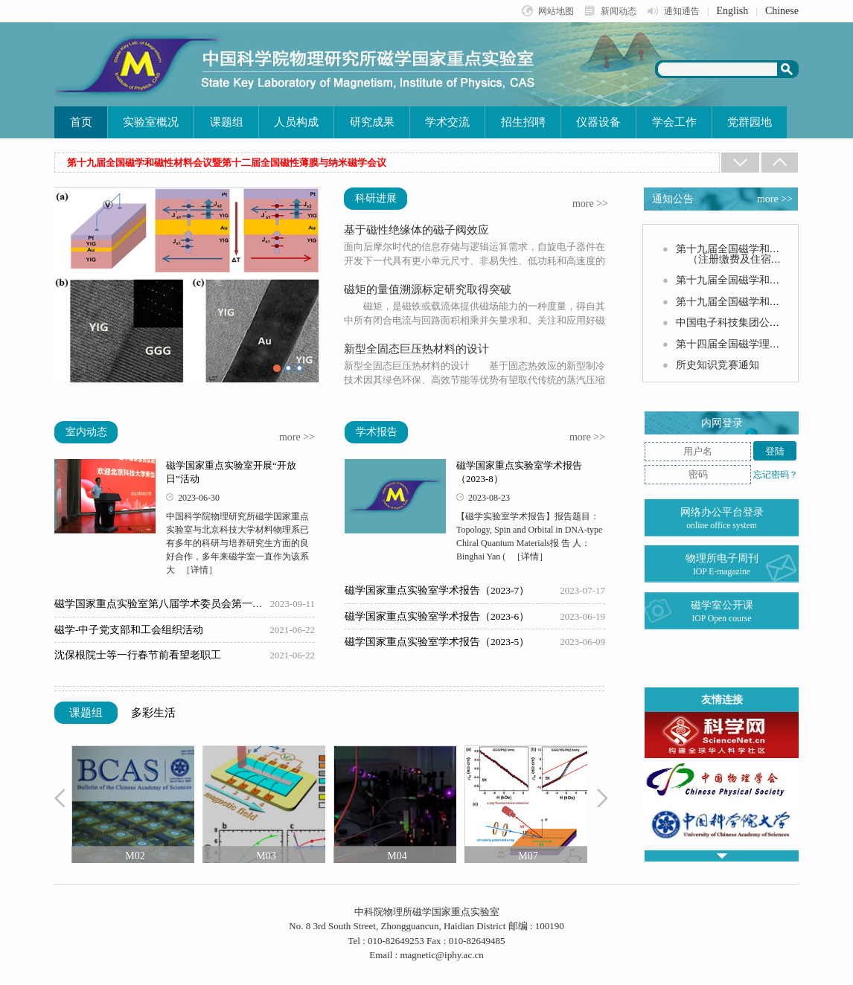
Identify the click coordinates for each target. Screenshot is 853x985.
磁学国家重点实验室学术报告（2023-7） (437, 590)
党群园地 (749, 122)
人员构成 (296, 122)
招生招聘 (523, 122)
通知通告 (682, 11)
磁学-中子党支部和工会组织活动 (129, 630)
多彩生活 (153, 713)
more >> (590, 204)
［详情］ (199, 570)
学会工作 (674, 122)
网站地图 (556, 11)
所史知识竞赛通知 (717, 364)
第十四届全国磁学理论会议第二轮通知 (764, 344)
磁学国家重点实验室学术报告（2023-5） (437, 642)
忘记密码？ (775, 474)
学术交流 (447, 122)
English (733, 10)
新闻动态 (618, 11)
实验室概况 (151, 122)
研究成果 (372, 122)
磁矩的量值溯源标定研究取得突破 (427, 289)
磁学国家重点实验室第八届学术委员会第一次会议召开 (162, 604)
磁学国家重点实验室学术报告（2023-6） (437, 617)
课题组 (226, 122)
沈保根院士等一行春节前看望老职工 (137, 655)
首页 (81, 122)
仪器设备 (598, 122)
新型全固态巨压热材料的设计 (416, 349)
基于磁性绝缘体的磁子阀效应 (416, 230)
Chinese (782, 10)
